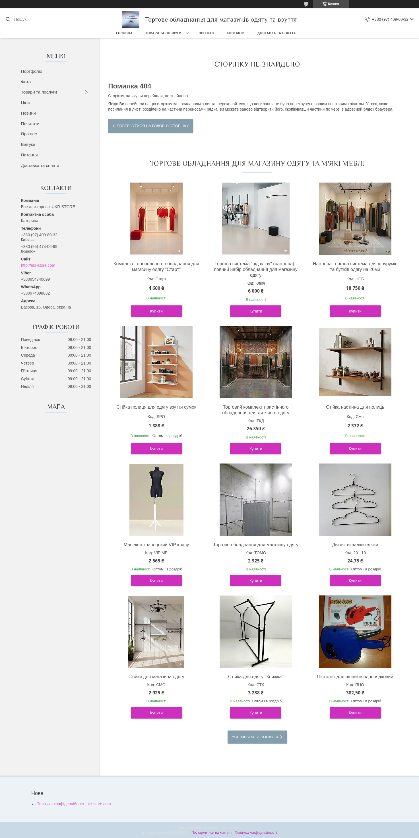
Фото (26, 81)
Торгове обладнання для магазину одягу (255, 544)
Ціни (25, 102)
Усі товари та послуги (255, 737)
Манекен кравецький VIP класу (156, 544)
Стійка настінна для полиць (355, 407)
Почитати (30, 123)
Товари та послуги (163, 33)
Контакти (236, 33)
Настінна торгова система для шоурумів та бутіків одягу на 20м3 (355, 266)
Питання (29, 154)
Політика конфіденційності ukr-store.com (73, 804)
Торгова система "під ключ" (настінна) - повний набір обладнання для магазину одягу (255, 269)
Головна (124, 33)
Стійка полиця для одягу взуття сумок (156, 407)
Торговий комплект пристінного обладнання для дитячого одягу (255, 410)
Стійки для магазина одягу (156, 676)
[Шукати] (7, 19)
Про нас (206, 33)
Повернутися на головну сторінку (153, 126)
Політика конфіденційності (256, 833)
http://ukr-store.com (38, 265)
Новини (28, 113)
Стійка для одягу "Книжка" (255, 676)
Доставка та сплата (276, 33)
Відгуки (28, 144)
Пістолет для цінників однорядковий (355, 676)
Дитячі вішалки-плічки (355, 544)
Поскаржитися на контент (211, 833)
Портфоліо (31, 71)
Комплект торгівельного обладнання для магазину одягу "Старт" (156, 266)
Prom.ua (236, 827)
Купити (156, 311)
